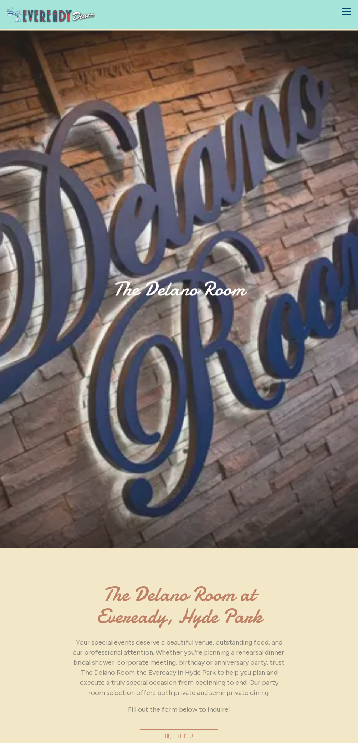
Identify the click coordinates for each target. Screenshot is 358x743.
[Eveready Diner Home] (51, 14)
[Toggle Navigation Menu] (346, 11)
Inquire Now (179, 712)
